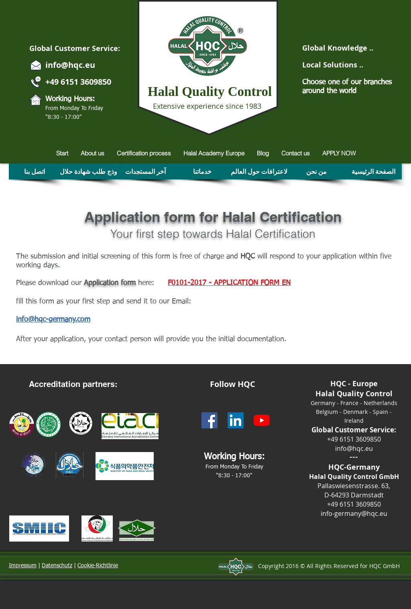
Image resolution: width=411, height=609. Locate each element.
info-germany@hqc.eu (354, 513)
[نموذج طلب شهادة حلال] (91, 171)
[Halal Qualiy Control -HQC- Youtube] (262, 420)
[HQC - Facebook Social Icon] (209, 420)
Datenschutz (57, 565)
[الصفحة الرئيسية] (373, 171)
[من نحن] (316, 171)
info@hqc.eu (70, 64)
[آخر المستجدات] (145, 171)
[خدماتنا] (202, 171)
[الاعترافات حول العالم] (260, 171)
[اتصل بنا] (34, 171)
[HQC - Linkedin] (236, 420)
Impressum (23, 565)
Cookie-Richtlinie (97, 565)
